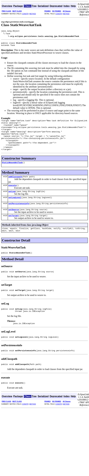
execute (12, 194)
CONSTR (25, 14)
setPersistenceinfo (18, 213)
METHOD (33, 14)
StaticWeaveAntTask (12, 170)
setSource (13, 220)
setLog (11, 200)
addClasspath (15, 185)
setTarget (13, 226)
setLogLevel (14, 207)
